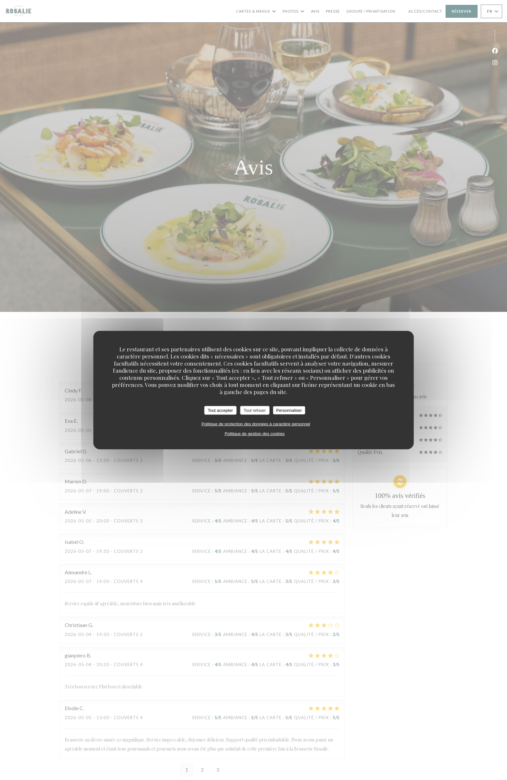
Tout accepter (220, 410)
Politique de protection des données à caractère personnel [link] (255, 424)
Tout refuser (254, 410)
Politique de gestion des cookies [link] (255, 433)
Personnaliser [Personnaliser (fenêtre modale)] (289, 410)
